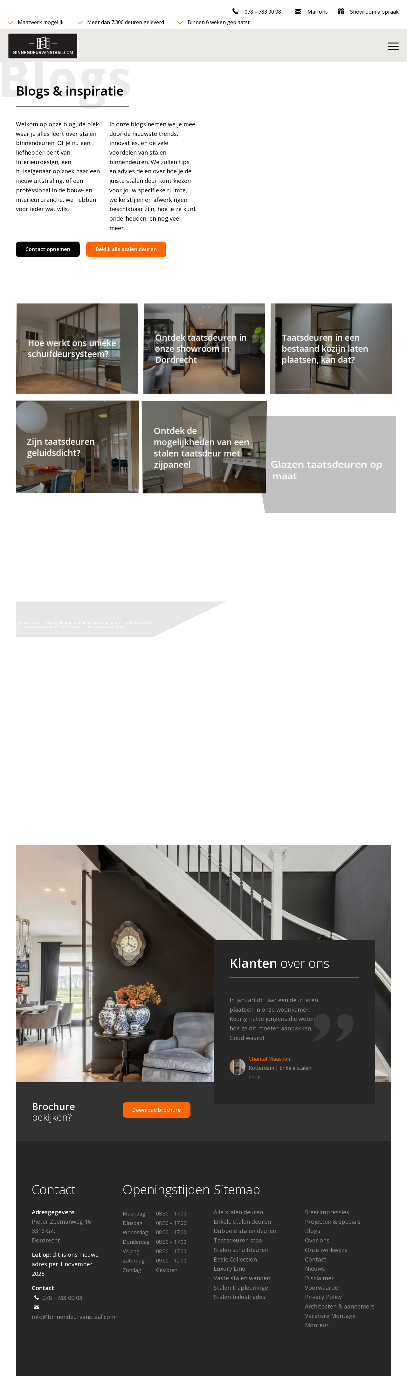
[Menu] (390, 45)
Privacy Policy (323, 1297)
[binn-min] (43, 45)
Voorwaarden (323, 1287)
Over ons (317, 1240)
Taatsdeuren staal (239, 1240)
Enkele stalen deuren (242, 1221)
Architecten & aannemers (340, 1306)
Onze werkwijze (326, 1250)
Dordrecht (46, 1240)
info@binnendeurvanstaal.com (73, 1317)
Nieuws (315, 1268)
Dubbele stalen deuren (245, 1231)
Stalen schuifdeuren (241, 1250)
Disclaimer (319, 1278)
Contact (316, 1259)
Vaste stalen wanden (242, 1278)
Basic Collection (235, 1259)
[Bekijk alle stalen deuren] (126, 249)
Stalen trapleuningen (243, 1287)
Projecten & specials (333, 1221)
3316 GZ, (43, 1231)
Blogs (312, 1231)
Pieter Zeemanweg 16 (61, 1221)
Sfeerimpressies (327, 1212)
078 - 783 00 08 (62, 1298)
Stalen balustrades (239, 1297)
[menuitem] (256, 12)
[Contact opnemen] (48, 249)
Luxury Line (229, 1268)
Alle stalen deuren (238, 1212)
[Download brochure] (156, 1110)
